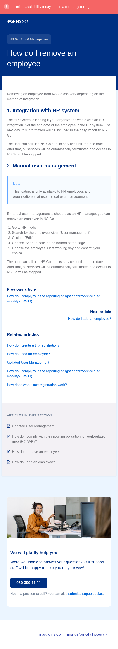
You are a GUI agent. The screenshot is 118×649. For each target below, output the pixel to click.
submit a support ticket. (86, 594)
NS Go (14, 39)
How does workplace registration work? (37, 385)
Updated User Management (28, 362)
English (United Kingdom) (87, 634)
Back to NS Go (50, 634)
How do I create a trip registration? (33, 345)
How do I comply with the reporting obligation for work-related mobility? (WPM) (53, 373)
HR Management (36, 39)
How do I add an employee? (89, 319)
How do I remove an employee (35, 452)
